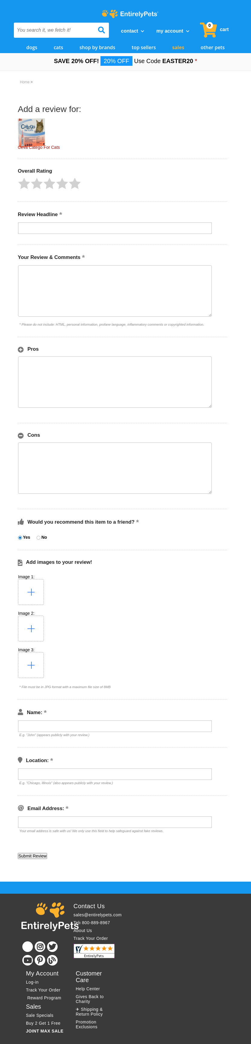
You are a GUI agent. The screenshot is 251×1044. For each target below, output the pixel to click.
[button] (24, 183)
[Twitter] (52, 946)
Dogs (31, 47)
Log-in (32, 982)
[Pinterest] (40, 960)
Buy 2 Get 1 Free (43, 1023)
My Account (172, 31)
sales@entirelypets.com (98, 914)
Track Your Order (91, 938)
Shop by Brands (98, 47)
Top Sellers (144, 47)
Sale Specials (39, 1015)
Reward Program (44, 997)
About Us (83, 930)
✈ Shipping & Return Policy (89, 1012)
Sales (178, 47)
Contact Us (89, 906)
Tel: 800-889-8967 (92, 922)
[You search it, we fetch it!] (54, 30)
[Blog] (52, 960)
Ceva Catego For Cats (39, 147)
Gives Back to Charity (90, 999)
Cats (58, 47)
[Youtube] (27, 960)
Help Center (88, 988)
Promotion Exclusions (86, 1024)
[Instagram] (40, 946)
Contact (132, 31)
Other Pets (213, 47)
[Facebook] (27, 946)
